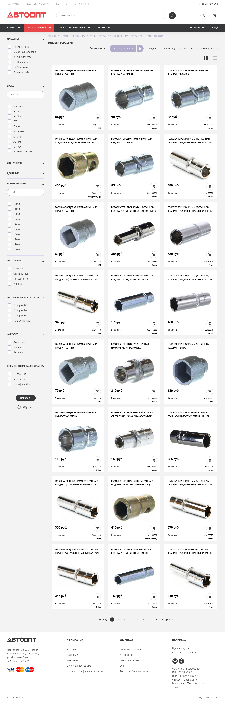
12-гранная (17, 374)
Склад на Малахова (22, 52)
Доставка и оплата (38, 4)
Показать (25, 398)
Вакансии (72, 654)
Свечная (15, 268)
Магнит (15, 347)
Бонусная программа (79, 665)
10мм (14, 204)
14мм (14, 224)
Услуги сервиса (39, 27)
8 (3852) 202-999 (208, 3)
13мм (14, 219)
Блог (122, 665)
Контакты (61, 4)
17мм (14, 239)
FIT (12, 121)
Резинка (15, 352)
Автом (14, 142)
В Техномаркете (19, 57)
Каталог (13, 27)
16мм (14, 234)
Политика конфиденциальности (85, 671)
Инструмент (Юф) (20, 152)
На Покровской (19, 62)
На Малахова (18, 47)
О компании (82, 4)
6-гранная (16, 379)
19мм (14, 250)
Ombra (14, 137)
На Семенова (18, 67)
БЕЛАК (14, 147)
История (72, 649)
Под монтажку (19, 321)
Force (14, 126)
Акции (104, 27)
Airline (14, 111)
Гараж (196, 27)
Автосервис (126, 654)
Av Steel (15, 116)
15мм (14, 229)
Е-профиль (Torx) (20, 384)
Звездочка (16, 342)
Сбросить (28, 407)
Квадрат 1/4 (18, 310)
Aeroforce (16, 106)
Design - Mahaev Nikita (207, 697)
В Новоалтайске (20, 72)
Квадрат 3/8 (18, 315)
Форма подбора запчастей (135, 671)
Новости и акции (129, 660)
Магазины (13, 4)
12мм (14, 214)
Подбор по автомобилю (74, 27)
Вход (215, 27)
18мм (14, 244)
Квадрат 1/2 (18, 305)
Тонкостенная (18, 279)
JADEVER (16, 131)
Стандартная (18, 274)
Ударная (15, 284)
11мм (14, 209)
